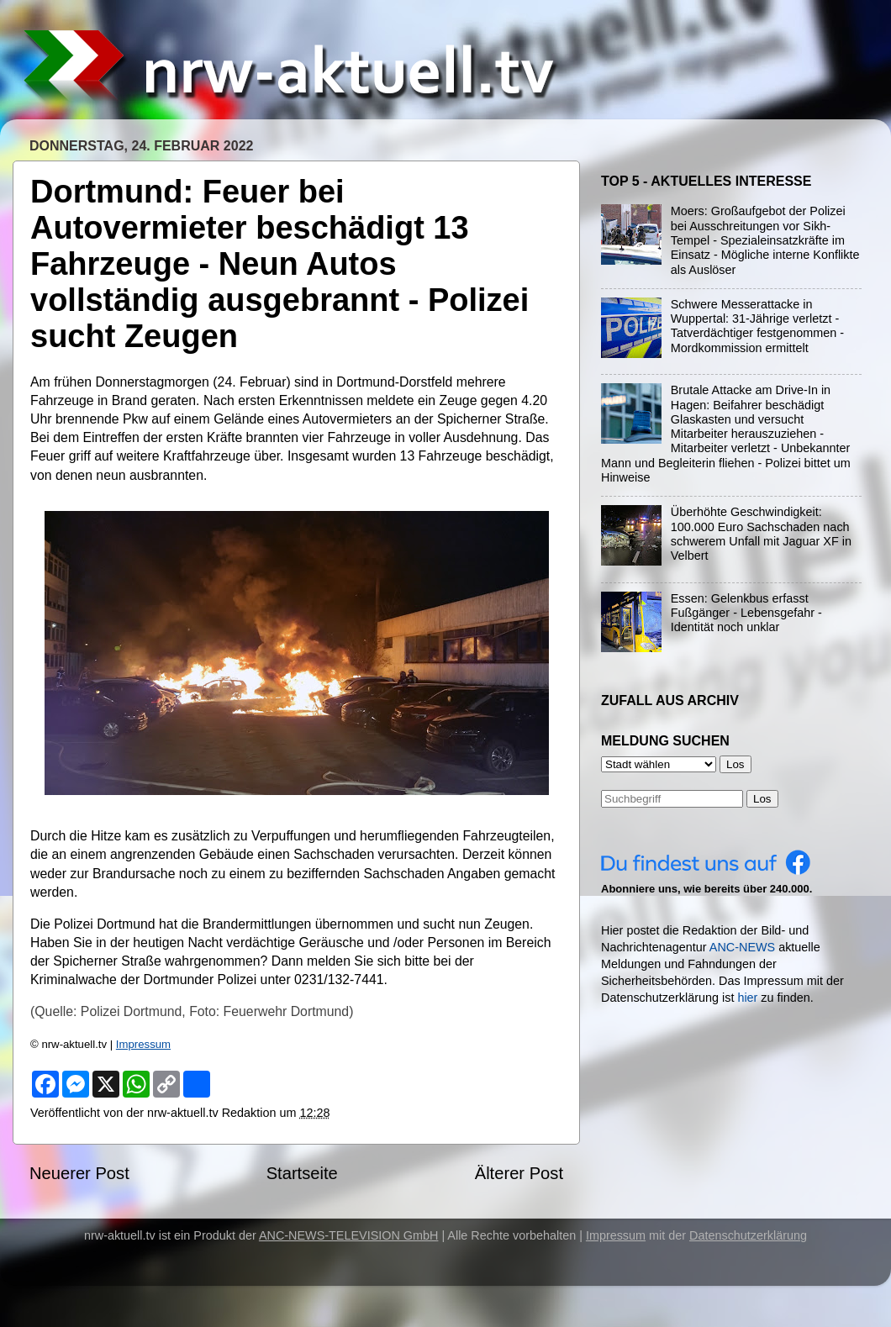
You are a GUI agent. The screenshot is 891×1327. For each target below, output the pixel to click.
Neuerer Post (79, 1173)
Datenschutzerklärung (748, 1235)
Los (762, 799)
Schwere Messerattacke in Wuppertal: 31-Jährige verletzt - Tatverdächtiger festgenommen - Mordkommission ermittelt (757, 326)
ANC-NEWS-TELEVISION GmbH (349, 1235)
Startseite (302, 1173)
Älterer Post (519, 1173)
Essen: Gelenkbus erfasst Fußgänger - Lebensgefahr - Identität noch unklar (746, 613)
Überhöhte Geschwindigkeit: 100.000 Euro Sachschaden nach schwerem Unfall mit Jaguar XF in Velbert (761, 533)
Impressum (143, 1044)
